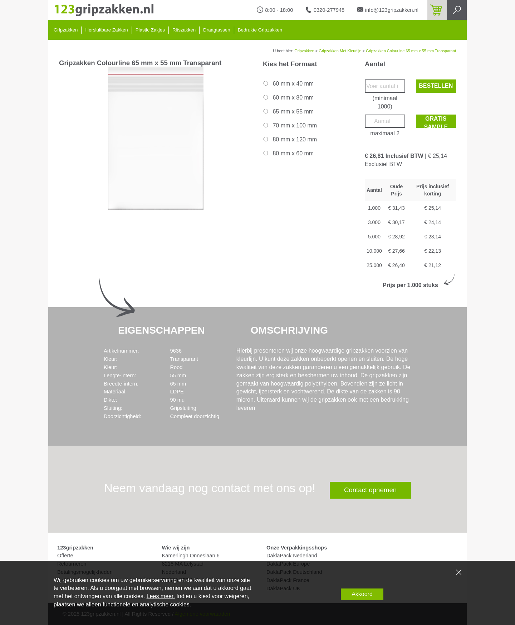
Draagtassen (216, 30)
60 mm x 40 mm (288, 84)
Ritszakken (184, 30)
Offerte (65, 555)
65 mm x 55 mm (288, 111)
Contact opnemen (370, 490)
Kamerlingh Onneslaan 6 (191, 555)
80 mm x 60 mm (288, 153)
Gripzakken (66, 30)
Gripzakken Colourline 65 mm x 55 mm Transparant (411, 51)
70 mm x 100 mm (289, 125)
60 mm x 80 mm (288, 98)
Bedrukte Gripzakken (260, 30)
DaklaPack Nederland (291, 555)
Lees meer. (161, 596)
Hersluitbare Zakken (106, 30)
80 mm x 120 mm (289, 139)
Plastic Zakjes (150, 30)
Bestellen (436, 86)
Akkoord (362, 594)
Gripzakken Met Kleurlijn (340, 51)
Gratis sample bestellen (436, 122)
